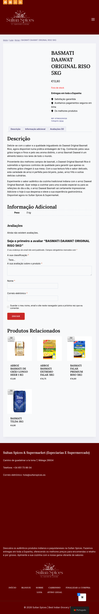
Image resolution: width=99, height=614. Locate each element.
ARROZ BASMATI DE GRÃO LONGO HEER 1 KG (19, 370)
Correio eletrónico (17, 293)
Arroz (61, 121)
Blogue (26, 587)
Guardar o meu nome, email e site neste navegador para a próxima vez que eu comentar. (46, 306)
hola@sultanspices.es (34, 475)
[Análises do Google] (20, 2)
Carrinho (54, 587)
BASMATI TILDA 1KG (16, 420)
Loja (39, 592)
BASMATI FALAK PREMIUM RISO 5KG (76, 370)
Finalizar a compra (78, 587)
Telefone (7, 467)
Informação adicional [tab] (35, 129)
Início (12, 587)
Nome (11, 281)
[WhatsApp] (15, 2)
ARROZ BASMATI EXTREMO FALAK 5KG (47, 370)
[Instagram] (10, 2)
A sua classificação (18, 255)
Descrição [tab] (15, 129)
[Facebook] (5, 2)
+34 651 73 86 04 (22, 467)
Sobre (39, 587)
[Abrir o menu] (94, 19)
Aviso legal (54, 592)
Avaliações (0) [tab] (57, 129)
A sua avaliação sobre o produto (24, 263)
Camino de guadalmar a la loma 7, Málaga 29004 (28, 460)
